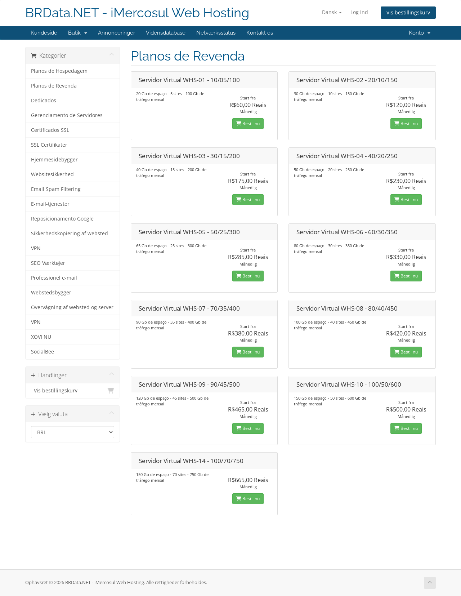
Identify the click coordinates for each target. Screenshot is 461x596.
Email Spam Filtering (56, 189)
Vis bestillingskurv (408, 12)
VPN (36, 248)
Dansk (332, 12)
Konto (419, 33)
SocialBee (42, 351)
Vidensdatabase (165, 33)
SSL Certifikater (49, 145)
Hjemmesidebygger (54, 159)
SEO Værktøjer (48, 263)
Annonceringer (116, 33)
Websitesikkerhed (52, 174)
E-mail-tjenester (50, 204)
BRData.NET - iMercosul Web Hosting (137, 13)
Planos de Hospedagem (59, 71)
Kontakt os (259, 33)
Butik (77, 33)
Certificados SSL (50, 130)
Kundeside (44, 33)
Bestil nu (248, 123)
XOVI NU (41, 337)
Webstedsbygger (51, 292)
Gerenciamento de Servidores (67, 115)
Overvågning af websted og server (72, 307)
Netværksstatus (216, 33)
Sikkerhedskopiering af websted (69, 233)
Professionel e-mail (54, 278)
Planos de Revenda (54, 86)
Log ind (359, 12)
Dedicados (43, 100)
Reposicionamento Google (62, 218)
